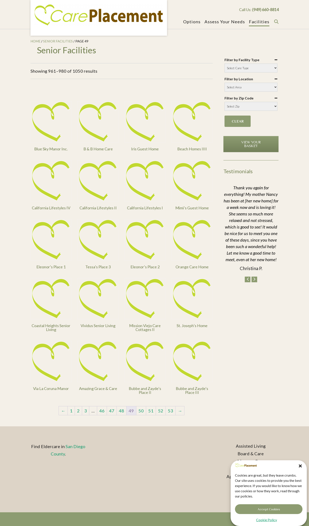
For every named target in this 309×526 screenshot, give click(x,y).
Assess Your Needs (224, 22)
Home (35, 41)
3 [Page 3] (85, 410)
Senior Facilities (58, 41)
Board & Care (251, 453)
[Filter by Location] (251, 87)
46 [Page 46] (102, 410)
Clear (238, 121)
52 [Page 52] (160, 410)
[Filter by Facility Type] (251, 68)
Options (192, 22)
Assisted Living (251, 446)
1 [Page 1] (71, 410)
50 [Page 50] (141, 410)
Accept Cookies (269, 513)
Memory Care (250, 461)
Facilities (259, 22)
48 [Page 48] (121, 410)
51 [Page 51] (151, 410)
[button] (300, 470)
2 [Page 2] (78, 410)
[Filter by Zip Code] (251, 106)
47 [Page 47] (111, 410)
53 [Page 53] (170, 410)
